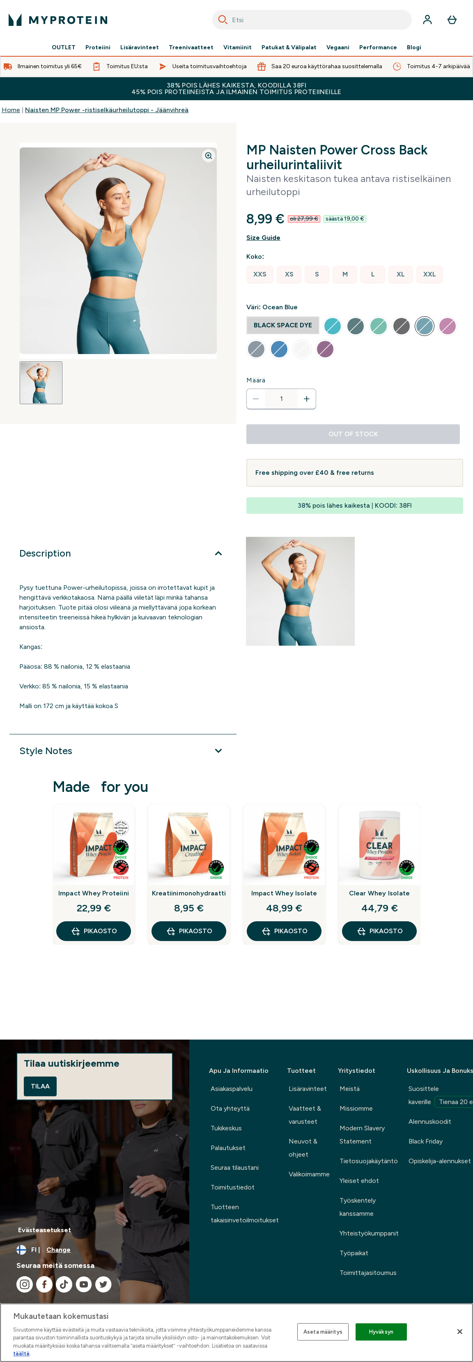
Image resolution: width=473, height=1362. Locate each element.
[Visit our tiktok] (64, 1284)
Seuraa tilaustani (235, 1167)
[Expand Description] (122, 553)
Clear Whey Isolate (379, 893)
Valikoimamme (309, 1174)
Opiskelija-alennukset (440, 1161)
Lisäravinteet (139, 48)
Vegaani (337, 48)
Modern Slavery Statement (362, 1134)
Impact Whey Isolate (284, 893)
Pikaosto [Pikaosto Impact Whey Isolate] (284, 931)
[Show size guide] (354, 238)
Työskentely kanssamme (358, 1206)
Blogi (414, 48)
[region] (236, 1332)
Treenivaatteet (191, 48)
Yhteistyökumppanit (369, 1233)
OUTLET (64, 48)
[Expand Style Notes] (122, 750)
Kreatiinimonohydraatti (189, 893)
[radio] (259, 274)
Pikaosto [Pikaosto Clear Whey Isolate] (379, 931)
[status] (281, 399)
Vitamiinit (237, 48)
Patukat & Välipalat (289, 48)
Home (11, 110)
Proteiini (97, 48)
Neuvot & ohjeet (303, 1147)
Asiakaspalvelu (232, 1089)
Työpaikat (354, 1253)
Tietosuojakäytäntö (369, 1161)
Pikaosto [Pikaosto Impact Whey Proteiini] (94, 931)
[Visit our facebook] (44, 1284)
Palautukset (228, 1148)
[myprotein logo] (58, 19)
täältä (21, 1353)
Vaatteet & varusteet (305, 1114)
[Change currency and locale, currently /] (94, 1250)
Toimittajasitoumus (368, 1273)
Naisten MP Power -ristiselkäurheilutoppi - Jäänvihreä (106, 110)
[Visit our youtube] (84, 1284)
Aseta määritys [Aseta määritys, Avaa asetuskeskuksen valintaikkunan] (322, 1332)
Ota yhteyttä (230, 1108)
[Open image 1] (41, 382)
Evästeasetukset (44, 1230)
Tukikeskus (226, 1128)
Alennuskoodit (430, 1121)
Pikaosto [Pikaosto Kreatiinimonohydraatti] (189, 931)
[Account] (427, 19)
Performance (378, 48)
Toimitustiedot (233, 1187)
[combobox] (312, 20)
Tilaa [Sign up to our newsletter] (40, 1086)
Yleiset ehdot (359, 1181)
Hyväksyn (381, 1332)
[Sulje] (460, 1332)
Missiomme (356, 1108)
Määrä (256, 380)
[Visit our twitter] (103, 1284)
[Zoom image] (208, 155)
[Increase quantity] (307, 399)
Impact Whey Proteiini (93, 893)
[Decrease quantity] (256, 399)
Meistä (350, 1089)
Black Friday (426, 1141)
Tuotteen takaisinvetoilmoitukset (245, 1213)
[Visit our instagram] (24, 1284)
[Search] (223, 20)
